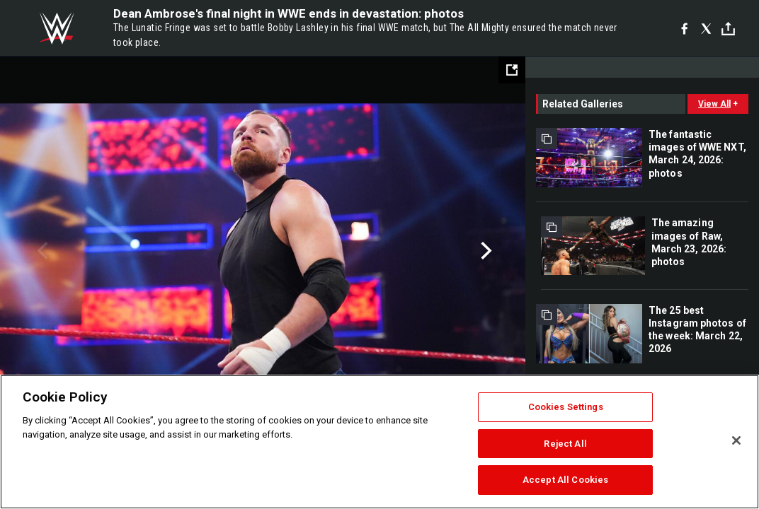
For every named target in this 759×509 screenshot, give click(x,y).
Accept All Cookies (565, 479)
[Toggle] (728, 28)
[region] (379, 442)
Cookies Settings (565, 407)
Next (484, 251)
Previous (40, 251)
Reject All (565, 443)
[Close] (736, 440)
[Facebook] (684, 28)
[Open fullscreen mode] (511, 70)
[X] (706, 28)
